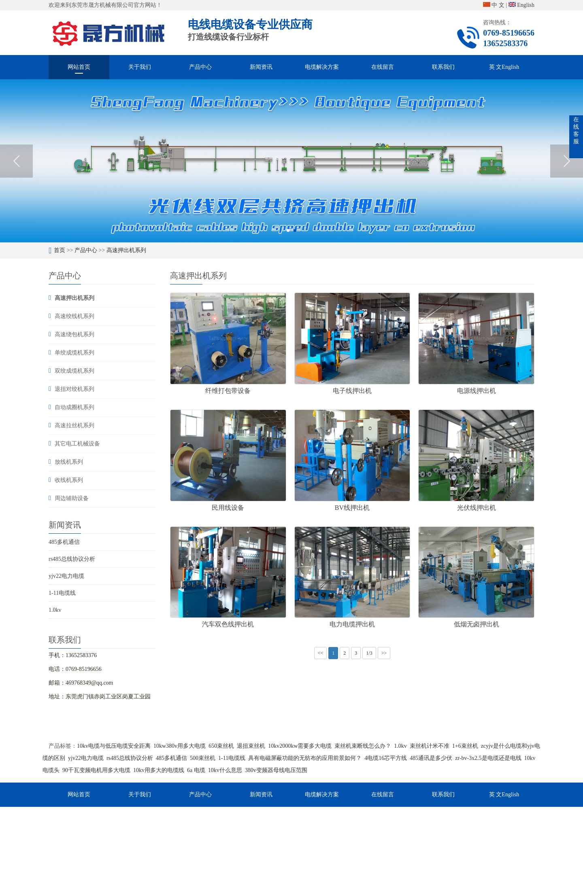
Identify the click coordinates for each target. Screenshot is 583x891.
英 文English (504, 67)
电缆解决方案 (322, 67)
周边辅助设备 (72, 498)
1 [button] (288, 230)
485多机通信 (64, 542)
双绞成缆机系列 (74, 371)
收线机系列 (69, 480)
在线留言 (382, 67)
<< (320, 653)
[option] (291, 160)
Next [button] (566, 161)
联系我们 (443, 67)
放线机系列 (69, 462)
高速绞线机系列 (74, 316)
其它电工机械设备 (77, 444)
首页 (59, 250)
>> (384, 653)
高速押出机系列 (126, 250)
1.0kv (55, 610)
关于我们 (139, 67)
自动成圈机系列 (74, 407)
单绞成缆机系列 (74, 353)
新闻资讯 (261, 67)
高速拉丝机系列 (74, 425)
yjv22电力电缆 (66, 576)
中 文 (493, 5)
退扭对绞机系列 (74, 389)
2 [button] (295, 230)
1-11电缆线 (62, 593)
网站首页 (79, 67)
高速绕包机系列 (74, 334)
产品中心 (200, 67)
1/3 (369, 653)
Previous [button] (16, 161)
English (521, 5)
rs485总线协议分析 (72, 559)
